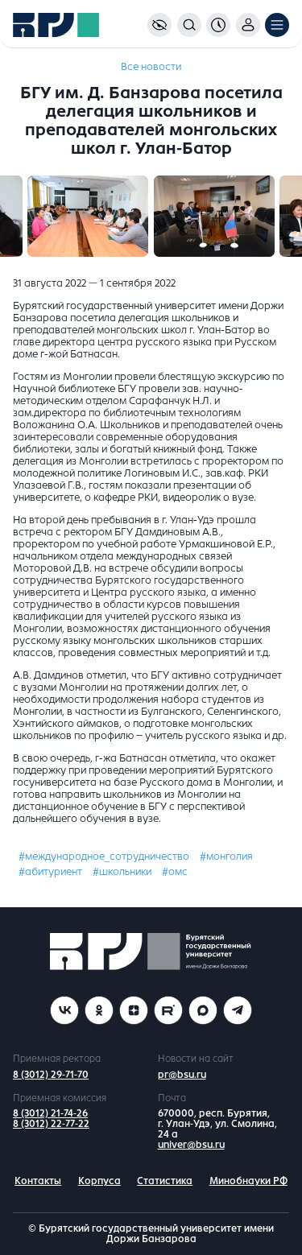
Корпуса (99, 1181)
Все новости (151, 66)
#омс (175, 871)
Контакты (37, 1181)
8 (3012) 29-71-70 (51, 1075)
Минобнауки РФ (248, 1181)
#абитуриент (50, 871)
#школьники (122, 871)
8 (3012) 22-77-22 (51, 1124)
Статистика (164, 1181)
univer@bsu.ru (191, 1145)
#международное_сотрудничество (104, 856)
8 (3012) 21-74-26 (50, 1113)
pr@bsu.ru (182, 1075)
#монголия (226, 856)
